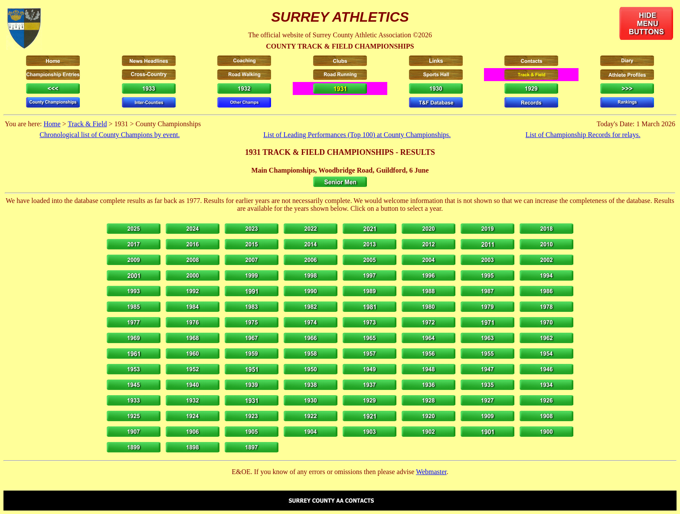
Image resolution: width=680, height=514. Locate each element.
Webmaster (431, 471)
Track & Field (87, 124)
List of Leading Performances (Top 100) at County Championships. (357, 134)
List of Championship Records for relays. (583, 134)
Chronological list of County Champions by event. (109, 134)
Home (51, 124)
